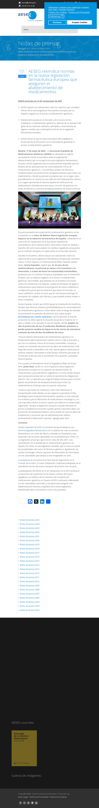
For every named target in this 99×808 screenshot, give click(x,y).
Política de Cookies (58, 797)
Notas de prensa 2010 (28, 581)
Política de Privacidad (38, 797)
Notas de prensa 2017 (28, 552)
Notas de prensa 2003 (28, 610)
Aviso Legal (23, 797)
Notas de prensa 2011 (28, 577)
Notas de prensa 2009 (28, 585)
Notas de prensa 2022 (28, 532)
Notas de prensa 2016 (28, 556)
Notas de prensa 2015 (28, 561)
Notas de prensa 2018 (28, 548)
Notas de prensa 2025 (28, 520)
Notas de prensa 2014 (28, 565)
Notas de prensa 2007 (28, 593)
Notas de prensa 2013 (28, 569)
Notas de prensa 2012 (28, 573)
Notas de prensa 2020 (28, 540)
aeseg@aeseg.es (27, 2)
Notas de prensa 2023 (28, 528)
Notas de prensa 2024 (40, 48)
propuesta (25, 460)
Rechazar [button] (57, 22)
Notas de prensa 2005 (28, 602)
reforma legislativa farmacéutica (32, 430)
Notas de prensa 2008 (28, 589)
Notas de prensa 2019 (28, 544)
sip (68, 794)
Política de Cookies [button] (57, 12)
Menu (26, 29)
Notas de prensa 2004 (28, 606)
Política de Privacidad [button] (79, 12)
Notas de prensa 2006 (28, 597)
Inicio (28, 48)
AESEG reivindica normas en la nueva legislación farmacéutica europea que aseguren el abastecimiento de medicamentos (52, 81)
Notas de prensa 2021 (28, 536)
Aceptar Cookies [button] (79, 22)
